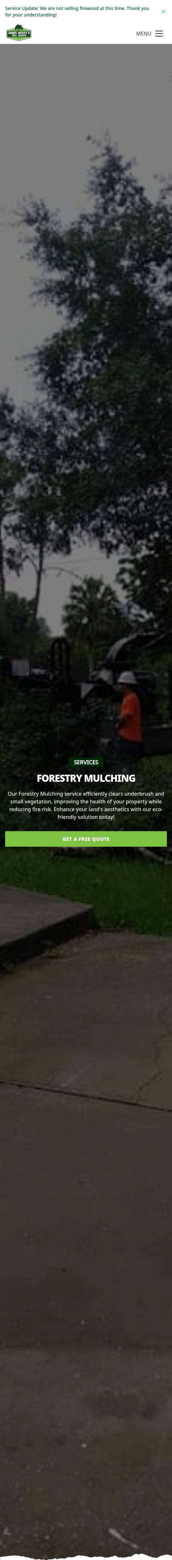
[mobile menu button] (159, 33)
